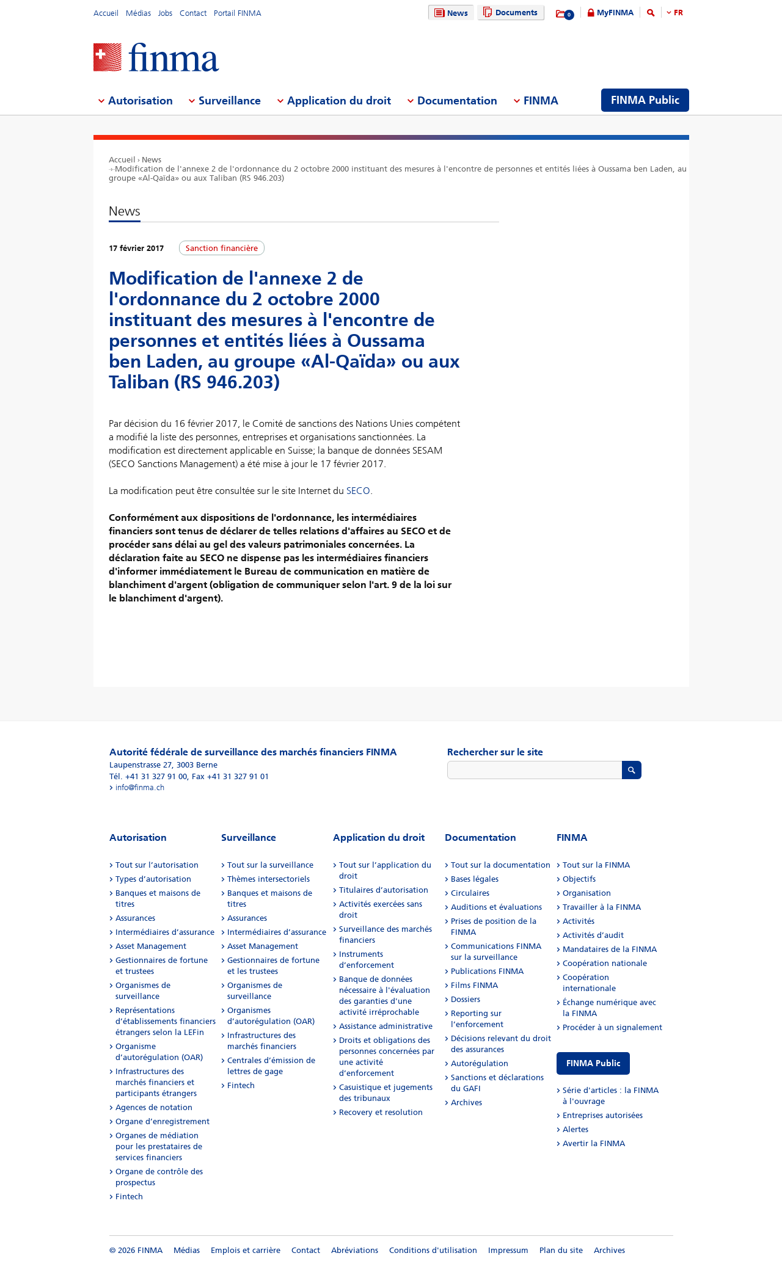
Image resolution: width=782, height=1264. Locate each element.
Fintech (129, 1196)
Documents (509, 12)
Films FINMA (474, 985)
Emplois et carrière (245, 1250)
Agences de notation (153, 1107)
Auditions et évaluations (496, 907)
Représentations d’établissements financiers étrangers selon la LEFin (165, 1021)
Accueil (106, 13)
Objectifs (579, 879)
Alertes (575, 1129)
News (449, 13)
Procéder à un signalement (612, 1027)
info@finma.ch (139, 787)
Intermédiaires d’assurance (164, 932)
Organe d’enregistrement (162, 1121)
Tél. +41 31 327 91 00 (148, 776)
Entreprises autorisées (603, 1115)
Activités (578, 921)
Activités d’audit (593, 935)
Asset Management (150, 946)
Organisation (587, 893)
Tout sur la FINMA (596, 865)
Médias (138, 13)
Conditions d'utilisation (433, 1250)
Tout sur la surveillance (270, 865)
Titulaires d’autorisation (383, 890)
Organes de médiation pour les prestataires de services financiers (158, 1146)
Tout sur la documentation (500, 865)
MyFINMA (615, 12)
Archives (466, 1102)
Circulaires (470, 893)
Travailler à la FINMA (602, 907)
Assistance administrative (386, 1026)
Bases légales (475, 879)
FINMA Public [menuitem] (645, 100)
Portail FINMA (237, 13)
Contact (193, 13)
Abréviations (354, 1250)
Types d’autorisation (153, 879)
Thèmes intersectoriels (268, 879)
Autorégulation (479, 1063)
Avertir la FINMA (594, 1143)
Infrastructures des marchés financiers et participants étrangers (156, 1082)
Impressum (508, 1250)
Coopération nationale (605, 963)
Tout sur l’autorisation (157, 865)
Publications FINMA (487, 971)
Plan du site (561, 1250)
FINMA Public (593, 1063)
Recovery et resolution (381, 1112)
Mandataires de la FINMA (610, 949)
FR (678, 12)
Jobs (165, 13)
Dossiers (465, 999)
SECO (358, 490)
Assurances (135, 918)
